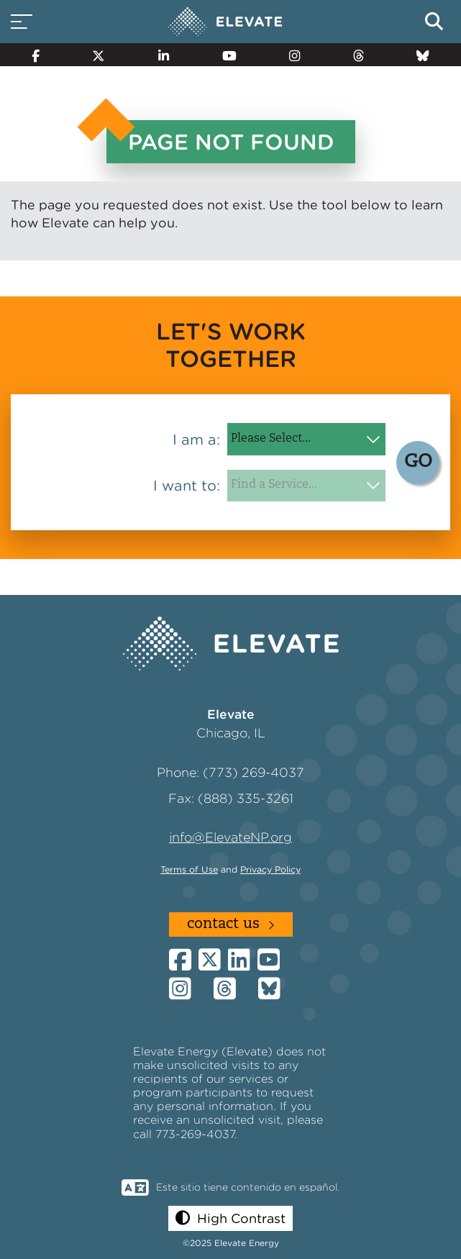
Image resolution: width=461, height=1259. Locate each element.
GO (418, 462)
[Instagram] (295, 54)
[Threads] (359, 54)
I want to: (186, 485)
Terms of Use (189, 869)
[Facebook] (35, 54)
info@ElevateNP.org (230, 837)
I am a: (196, 439)
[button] (230, 1218)
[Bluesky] (423, 54)
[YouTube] (229, 54)
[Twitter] (99, 54)
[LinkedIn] (164, 54)
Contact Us (223, 924)
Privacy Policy (270, 869)
